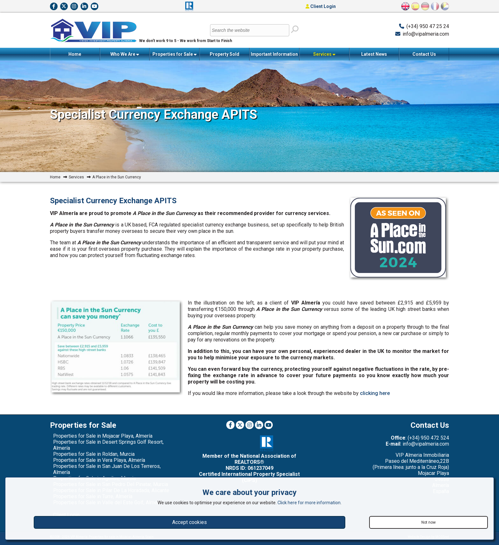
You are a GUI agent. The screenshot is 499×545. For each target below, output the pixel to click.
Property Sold (224, 54)
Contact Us (424, 54)
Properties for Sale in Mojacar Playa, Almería (102, 436)
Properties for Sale (174, 54)
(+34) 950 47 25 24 (427, 26)
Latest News (374, 54)
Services (324, 54)
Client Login (321, 6)
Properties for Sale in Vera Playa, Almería (99, 460)
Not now (428, 522)
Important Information (274, 56)
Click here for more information (309, 502)
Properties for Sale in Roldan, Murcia (94, 454)
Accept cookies (189, 522)
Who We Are (124, 54)
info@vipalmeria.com (426, 34)
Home (74, 54)
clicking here (375, 393)
